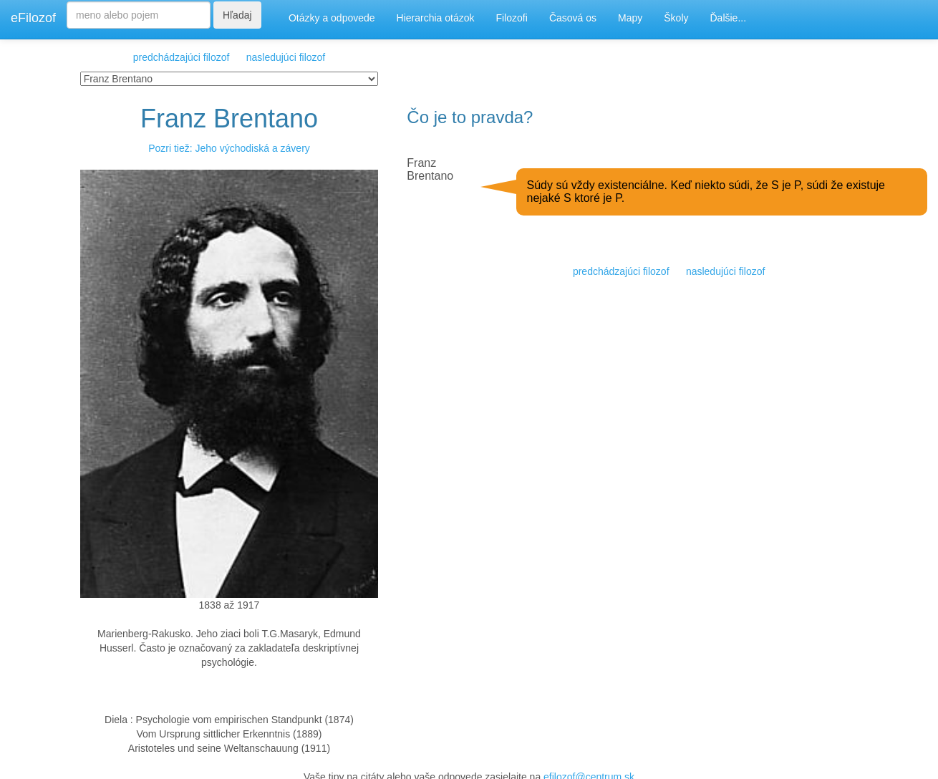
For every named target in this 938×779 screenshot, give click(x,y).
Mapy (630, 18)
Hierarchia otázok (436, 18)
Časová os (572, 18)
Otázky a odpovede (332, 18)
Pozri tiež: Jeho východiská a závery (229, 148)
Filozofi (512, 18)
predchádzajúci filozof (181, 57)
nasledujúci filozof (286, 57)
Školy (676, 18)
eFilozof (33, 18)
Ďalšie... (728, 18)
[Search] (139, 15)
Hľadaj (237, 15)
